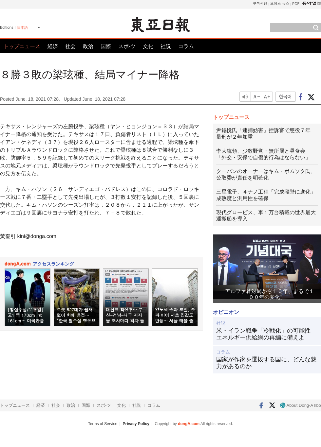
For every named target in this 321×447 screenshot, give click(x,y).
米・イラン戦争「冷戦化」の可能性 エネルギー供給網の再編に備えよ (266, 334)
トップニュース (22, 46)
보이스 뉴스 (280, 3)
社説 (165, 46)
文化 (148, 46)
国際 (106, 46)
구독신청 (260, 3)
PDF (295, 3)
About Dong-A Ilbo (300, 405)
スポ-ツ (127, 46)
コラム (186, 46)
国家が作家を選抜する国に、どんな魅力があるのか (266, 363)
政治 (88, 46)
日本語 (22, 27)
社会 (70, 46)
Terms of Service (102, 423)
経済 (52, 46)
